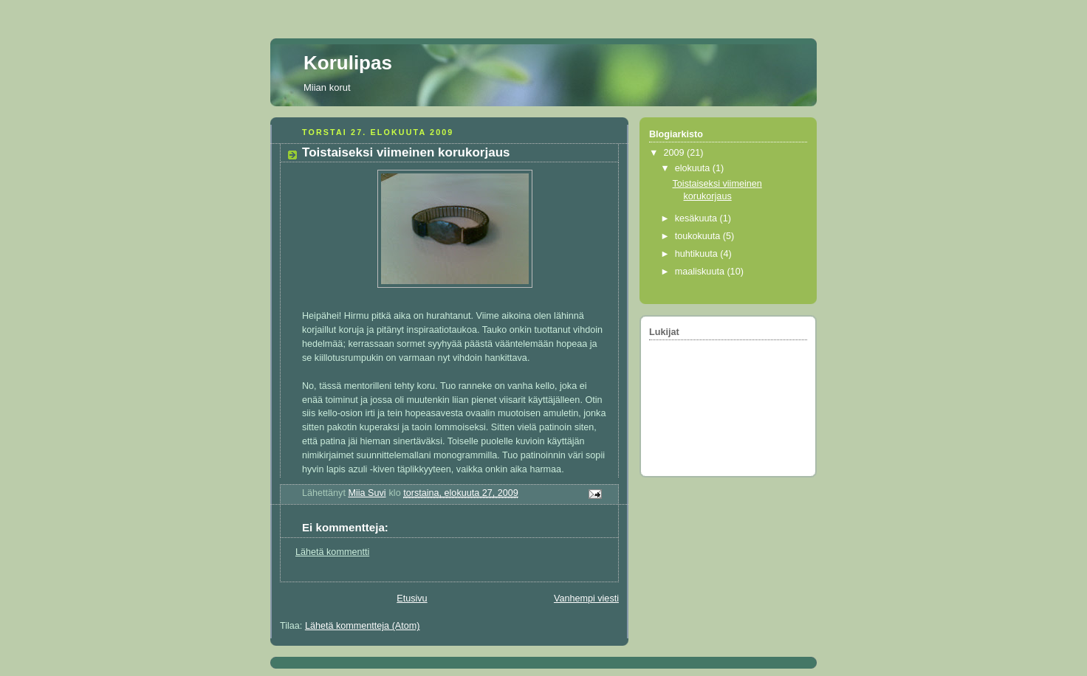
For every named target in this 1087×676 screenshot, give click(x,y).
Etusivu (412, 598)
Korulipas (348, 63)
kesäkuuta (697, 218)
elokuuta (694, 168)
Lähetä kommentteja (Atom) (362, 626)
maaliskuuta (701, 271)
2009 (675, 153)
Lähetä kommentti (332, 552)
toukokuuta (699, 236)
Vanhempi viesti (586, 598)
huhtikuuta (698, 254)
